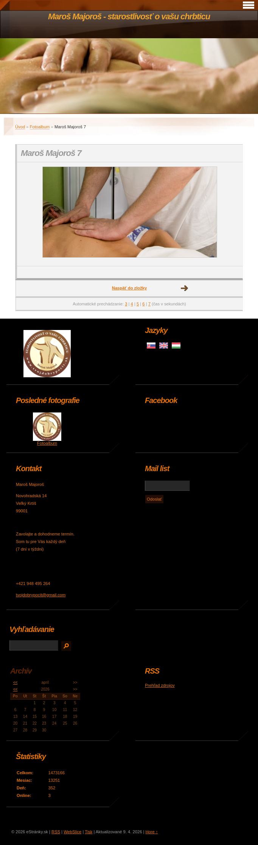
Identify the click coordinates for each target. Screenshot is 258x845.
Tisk (88, 831)
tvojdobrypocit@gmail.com (40, 595)
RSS (55, 831)
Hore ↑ (151, 831)
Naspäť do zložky (129, 288)
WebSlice (72, 831)
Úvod (20, 126)
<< (15, 682)
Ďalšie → (184, 288)
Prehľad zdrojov (160, 685)
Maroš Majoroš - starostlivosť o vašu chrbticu (129, 16)
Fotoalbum (40, 126)
